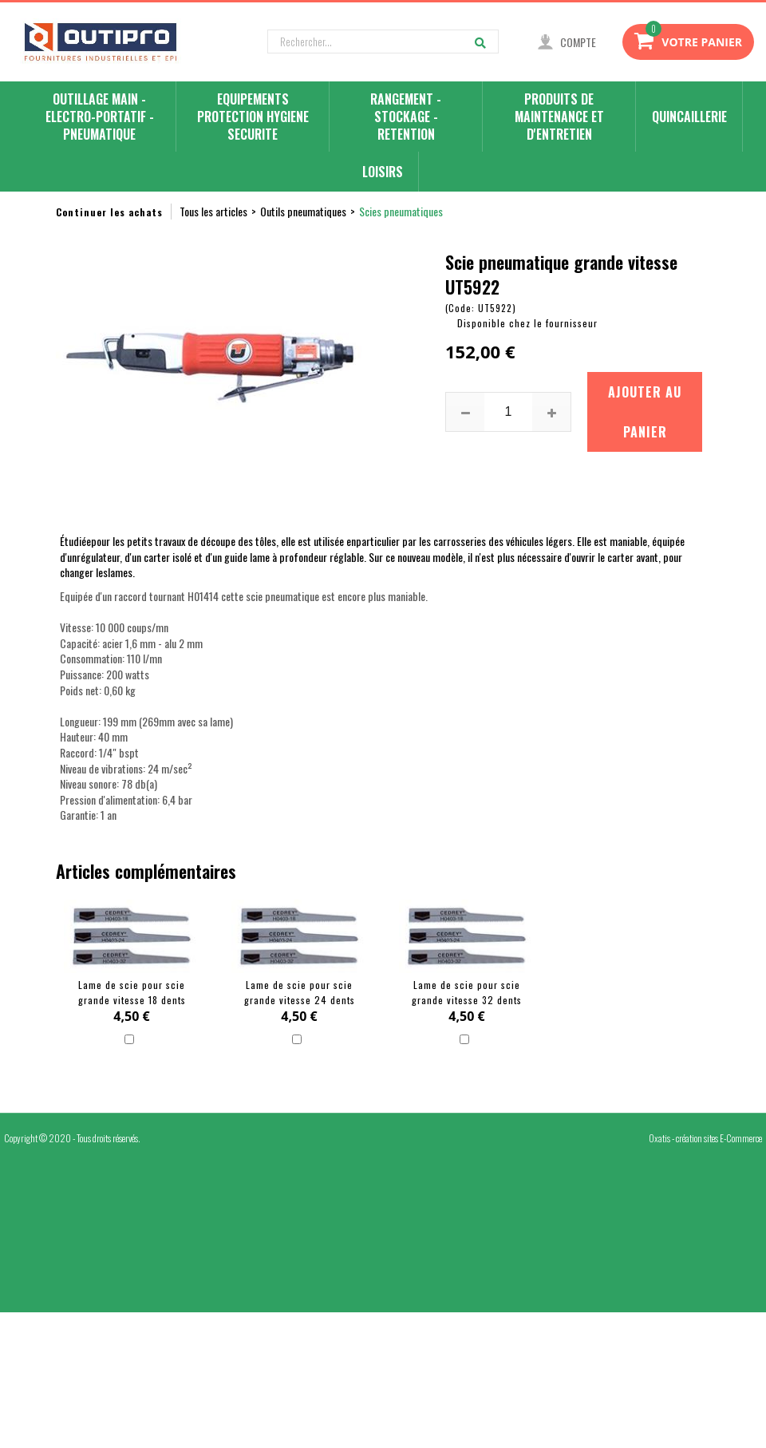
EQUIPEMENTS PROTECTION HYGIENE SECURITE (253, 116)
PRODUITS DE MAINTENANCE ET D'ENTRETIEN (559, 116)
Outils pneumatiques (303, 211)
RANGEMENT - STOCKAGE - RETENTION (405, 116)
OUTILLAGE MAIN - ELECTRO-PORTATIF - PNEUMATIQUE (99, 116)
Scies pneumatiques (401, 211)
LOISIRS (382, 171)
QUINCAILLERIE (689, 116)
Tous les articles (213, 211)
